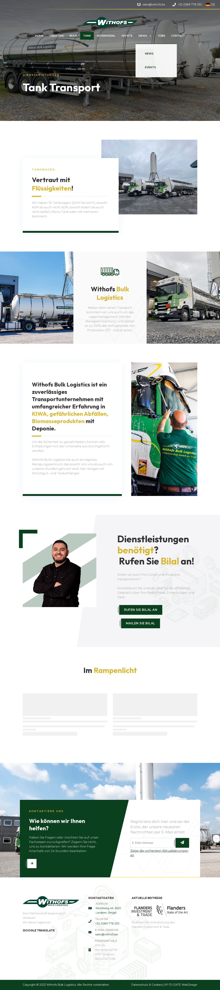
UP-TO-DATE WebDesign (180, 984)
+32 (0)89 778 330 (107, 923)
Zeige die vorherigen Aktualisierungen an (159, 853)
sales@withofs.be (106, 934)
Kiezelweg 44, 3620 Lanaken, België (108, 910)
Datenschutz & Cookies (146, 984)
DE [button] (210, 4)
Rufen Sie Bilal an (140, 610)
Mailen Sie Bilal (140, 623)
